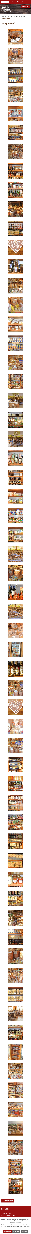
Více (26, 15)
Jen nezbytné (16, 1231)
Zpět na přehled (8, 1201)
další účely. (18, 1222)
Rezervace (5, 2)
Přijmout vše (7, 1231)
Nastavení (24, 1231)
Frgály (20, 15)
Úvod (9, 15)
